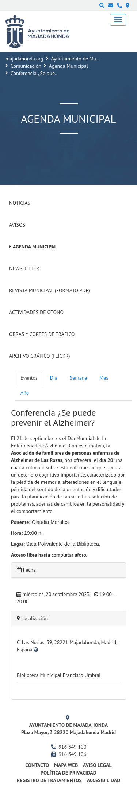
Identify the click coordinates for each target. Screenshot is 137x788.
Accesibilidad (104, 780)
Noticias (19, 203)
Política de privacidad (68, 772)
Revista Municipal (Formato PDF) (49, 290)
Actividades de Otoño (36, 312)
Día (53, 378)
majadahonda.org (24, 58)
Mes (103, 378)
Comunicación (26, 66)
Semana (78, 378)
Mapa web (66, 765)
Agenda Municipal (68, 66)
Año (24, 392)
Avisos (17, 224)
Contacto (37, 765)
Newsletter (24, 268)
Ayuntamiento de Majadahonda (85, 58)
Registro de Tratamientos (49, 780)
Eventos (29, 378)
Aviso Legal (97, 765)
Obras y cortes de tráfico (42, 334)
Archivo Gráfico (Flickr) (39, 356)
